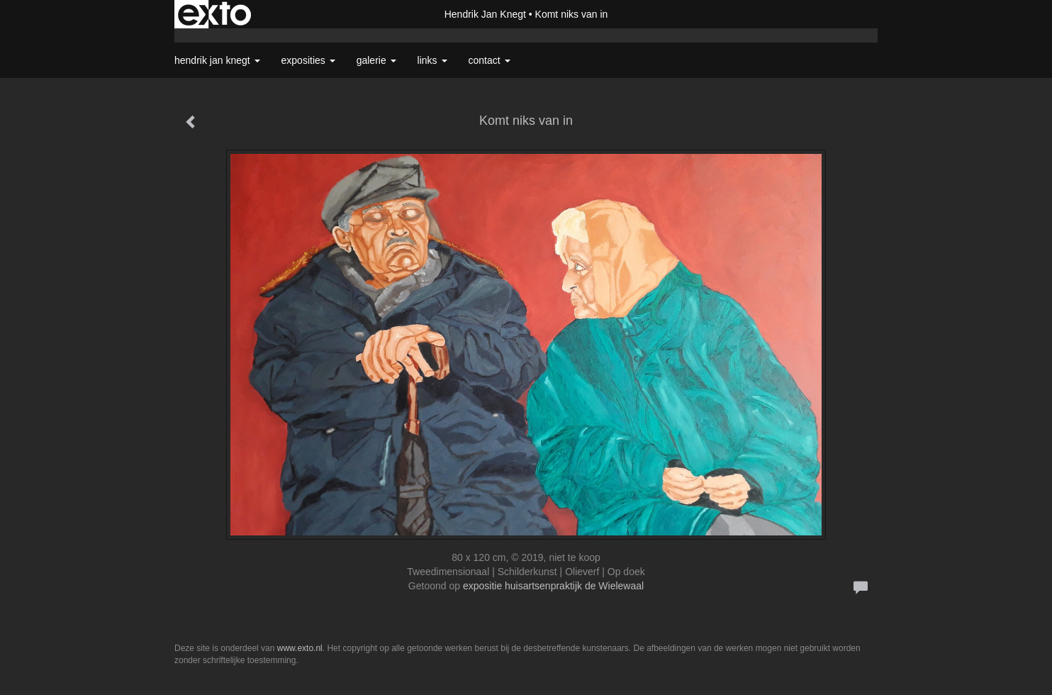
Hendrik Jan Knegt (485, 14)
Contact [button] (489, 60)
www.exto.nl (300, 648)
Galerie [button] (376, 60)
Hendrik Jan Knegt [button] (217, 60)
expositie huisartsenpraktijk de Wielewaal (553, 585)
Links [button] (432, 60)
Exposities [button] (308, 60)
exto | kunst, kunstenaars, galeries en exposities (214, 14)
